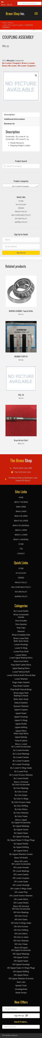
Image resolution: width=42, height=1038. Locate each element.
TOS (21, 549)
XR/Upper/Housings (21, 964)
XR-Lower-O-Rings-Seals (21, 889)
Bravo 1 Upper (21, 530)
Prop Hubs (21, 628)
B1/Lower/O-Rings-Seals (21, 768)
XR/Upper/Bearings (21, 954)
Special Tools (21, 985)
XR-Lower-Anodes (21, 867)
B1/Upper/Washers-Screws (21, 854)
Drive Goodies (21, 621)
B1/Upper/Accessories (21, 823)
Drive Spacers (21, 624)
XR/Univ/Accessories (21, 909)
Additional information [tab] (14, 119)
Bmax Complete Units (21, 635)
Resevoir (21, 631)
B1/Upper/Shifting (21, 847)
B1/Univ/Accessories (21, 785)
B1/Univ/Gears (21, 795)
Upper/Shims (21, 731)
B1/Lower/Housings (21, 764)
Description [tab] (9, 115)
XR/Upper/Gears (21, 961)
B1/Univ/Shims (21, 809)
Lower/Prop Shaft (21, 651)
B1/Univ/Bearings (21, 788)
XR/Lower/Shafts (21, 903)
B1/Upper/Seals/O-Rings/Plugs (21, 840)
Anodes (21, 617)
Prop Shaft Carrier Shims (21, 665)
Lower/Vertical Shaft (21, 672)
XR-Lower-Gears (21, 882)
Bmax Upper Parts (21, 693)
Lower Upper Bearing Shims (21, 658)
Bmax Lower (21, 511)
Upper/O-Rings (21, 720)
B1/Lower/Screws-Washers (21, 775)
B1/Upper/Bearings (21, 826)
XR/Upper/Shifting (21, 971)
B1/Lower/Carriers (21, 757)
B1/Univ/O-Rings (21, 799)
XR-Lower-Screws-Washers (21, 896)
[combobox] (21, 185)
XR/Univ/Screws (21, 926)
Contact (21, 553)
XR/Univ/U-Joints (21, 937)
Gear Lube (21, 982)
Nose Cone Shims (21, 661)
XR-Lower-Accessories (21, 864)
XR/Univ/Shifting (21, 930)
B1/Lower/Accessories (21, 747)
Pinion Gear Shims (21, 733)
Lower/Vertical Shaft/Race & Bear (21, 675)
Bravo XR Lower (9, 66)
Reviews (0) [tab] (9, 124)
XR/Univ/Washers (21, 941)
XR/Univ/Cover (21, 916)
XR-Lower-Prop (21, 892)
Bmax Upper (21, 507)
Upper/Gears (21, 713)
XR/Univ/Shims (21, 934)
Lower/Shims (21, 655)
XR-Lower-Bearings (21, 871)
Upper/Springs (21, 737)
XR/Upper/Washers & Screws (21, 978)
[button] (36, 13)
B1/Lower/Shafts (21, 611)
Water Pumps (21, 993)
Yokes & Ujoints (21, 741)
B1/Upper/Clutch (21, 830)
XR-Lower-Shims (21, 899)
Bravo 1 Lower (28, 63)
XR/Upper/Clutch (21, 957)
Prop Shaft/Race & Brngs (21, 689)
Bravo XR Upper (21, 516)
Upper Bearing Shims (21, 668)
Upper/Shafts (21, 724)
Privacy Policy (21, 212)
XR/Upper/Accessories (21, 950)
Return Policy (21, 219)
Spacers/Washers (21, 706)
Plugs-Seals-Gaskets (21, 682)
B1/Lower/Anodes (21, 750)
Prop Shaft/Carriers (21, 686)
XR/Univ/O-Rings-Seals (21, 923)
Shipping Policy (21, 222)
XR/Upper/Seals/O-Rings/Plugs (21, 968)
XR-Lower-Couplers (26, 66)
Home (4, 23)
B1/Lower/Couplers (16, 25)
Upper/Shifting (21, 727)
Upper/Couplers (21, 710)
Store (21, 201)
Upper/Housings (21, 717)
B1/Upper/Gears (21, 833)
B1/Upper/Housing (21, 837)
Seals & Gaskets (21, 703)
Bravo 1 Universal (21, 539)
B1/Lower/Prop (21, 771)
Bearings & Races (21, 696)
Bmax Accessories (21, 615)
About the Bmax (21, 502)
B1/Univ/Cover (21, 792)
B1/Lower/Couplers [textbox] (24, 186)
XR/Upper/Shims (21, 975)
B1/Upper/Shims (21, 851)
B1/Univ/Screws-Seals (21, 802)
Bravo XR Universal (21, 525)
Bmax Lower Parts (21, 638)
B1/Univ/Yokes (21, 816)
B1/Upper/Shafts (21, 844)
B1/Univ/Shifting (21, 806)
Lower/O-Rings (21, 648)
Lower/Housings (21, 644)
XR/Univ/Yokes (21, 944)
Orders (21, 208)
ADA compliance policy (21, 215)
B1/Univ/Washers (21, 813)
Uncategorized (21, 989)
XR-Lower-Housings (21, 885)
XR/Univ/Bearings (21, 912)
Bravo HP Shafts (21, 858)
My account (21, 205)
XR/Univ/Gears (21, 919)
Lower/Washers (21, 679)
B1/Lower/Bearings (21, 754)
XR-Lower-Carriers (21, 874)
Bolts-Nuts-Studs (21, 641)
